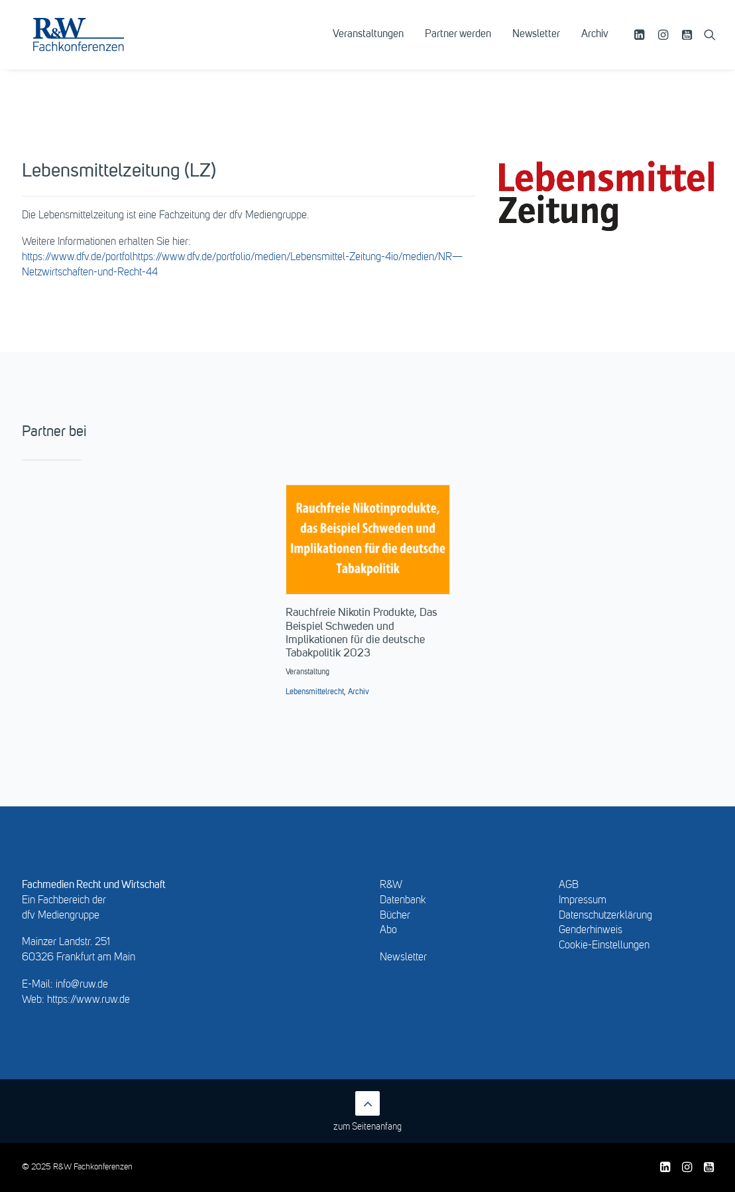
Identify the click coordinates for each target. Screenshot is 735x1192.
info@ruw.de (82, 985)
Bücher (395, 916)
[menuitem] (368, 44)
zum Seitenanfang (367, 1111)
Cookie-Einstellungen (604, 945)
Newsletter (536, 44)
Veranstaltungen (368, 44)
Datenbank (403, 900)
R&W (391, 885)
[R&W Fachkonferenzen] (96, 44)
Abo (388, 930)
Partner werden (458, 44)
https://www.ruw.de (88, 1000)
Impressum (582, 900)
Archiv (594, 44)
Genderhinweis (590, 930)
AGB (569, 885)
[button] (641, 44)
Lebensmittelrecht (315, 692)
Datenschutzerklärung (605, 916)
